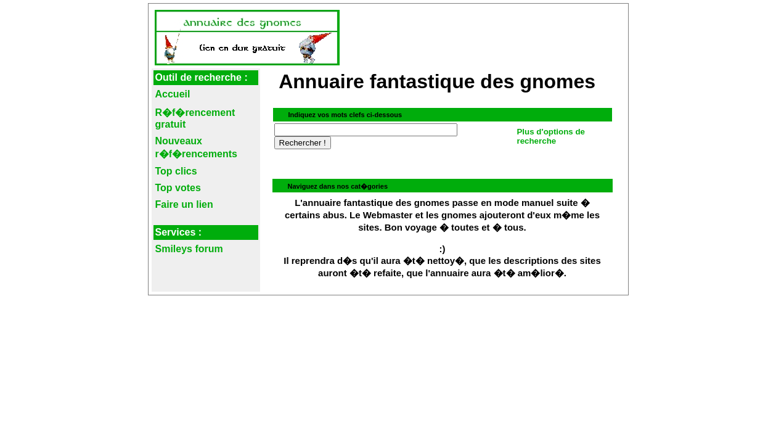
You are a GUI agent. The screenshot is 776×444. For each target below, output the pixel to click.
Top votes (178, 188)
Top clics (176, 171)
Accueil (172, 94)
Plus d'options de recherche (551, 136)
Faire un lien (184, 204)
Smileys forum (189, 249)
